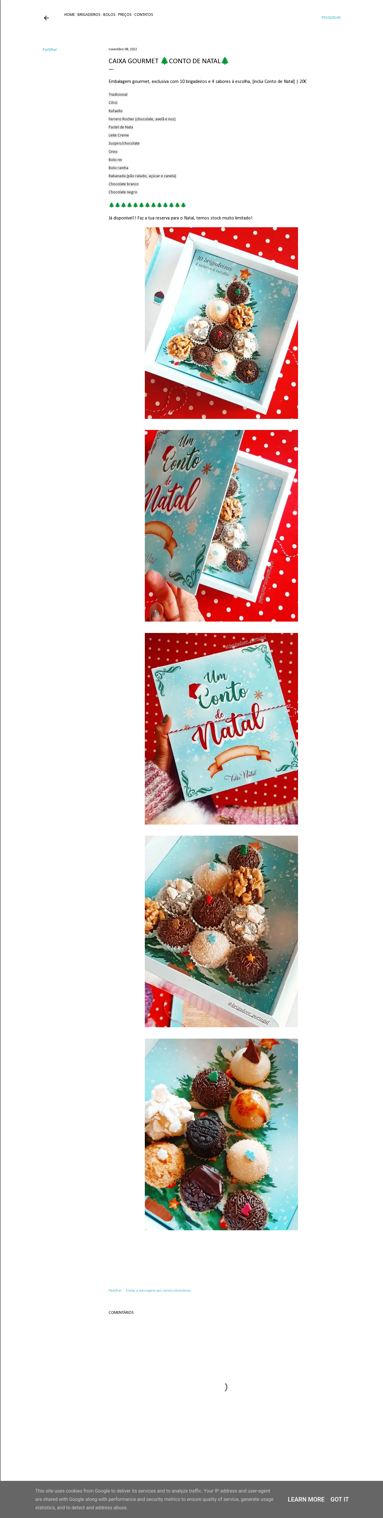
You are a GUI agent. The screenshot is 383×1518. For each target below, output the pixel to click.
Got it (340, 1499)
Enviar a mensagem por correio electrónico (158, 1291)
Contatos (143, 15)
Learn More (306, 1499)
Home (69, 15)
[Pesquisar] (331, 18)
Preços (125, 15)
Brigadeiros (89, 15)
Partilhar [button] (50, 50)
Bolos (109, 15)
